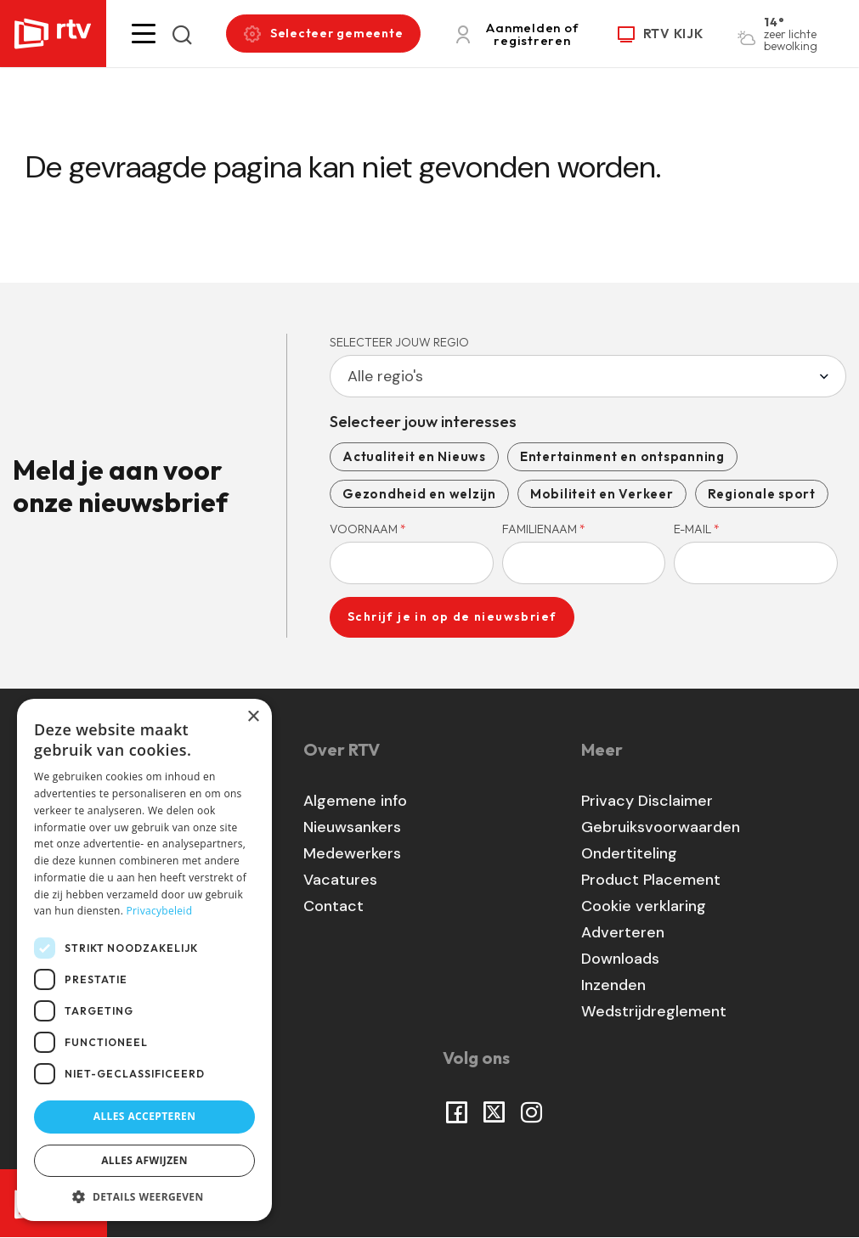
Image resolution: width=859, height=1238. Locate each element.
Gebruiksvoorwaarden (660, 827)
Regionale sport (762, 494)
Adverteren (622, 932)
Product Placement (651, 879)
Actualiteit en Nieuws (414, 456)
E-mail (697, 529)
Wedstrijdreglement (653, 1011)
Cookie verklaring (643, 906)
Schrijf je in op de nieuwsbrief (452, 616)
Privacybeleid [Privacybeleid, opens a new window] (160, 910)
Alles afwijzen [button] (144, 1160)
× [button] (252, 717)
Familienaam (543, 529)
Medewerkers (352, 853)
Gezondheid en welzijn (419, 494)
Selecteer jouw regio (399, 342)
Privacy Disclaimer (647, 801)
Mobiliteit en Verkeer (602, 494)
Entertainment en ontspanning (622, 456)
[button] (143, 33)
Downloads (620, 958)
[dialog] (144, 960)
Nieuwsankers (352, 827)
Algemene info (355, 801)
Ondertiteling (629, 853)
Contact (333, 906)
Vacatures (340, 879)
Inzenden (613, 985)
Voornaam (368, 529)
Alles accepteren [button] (144, 1116)
